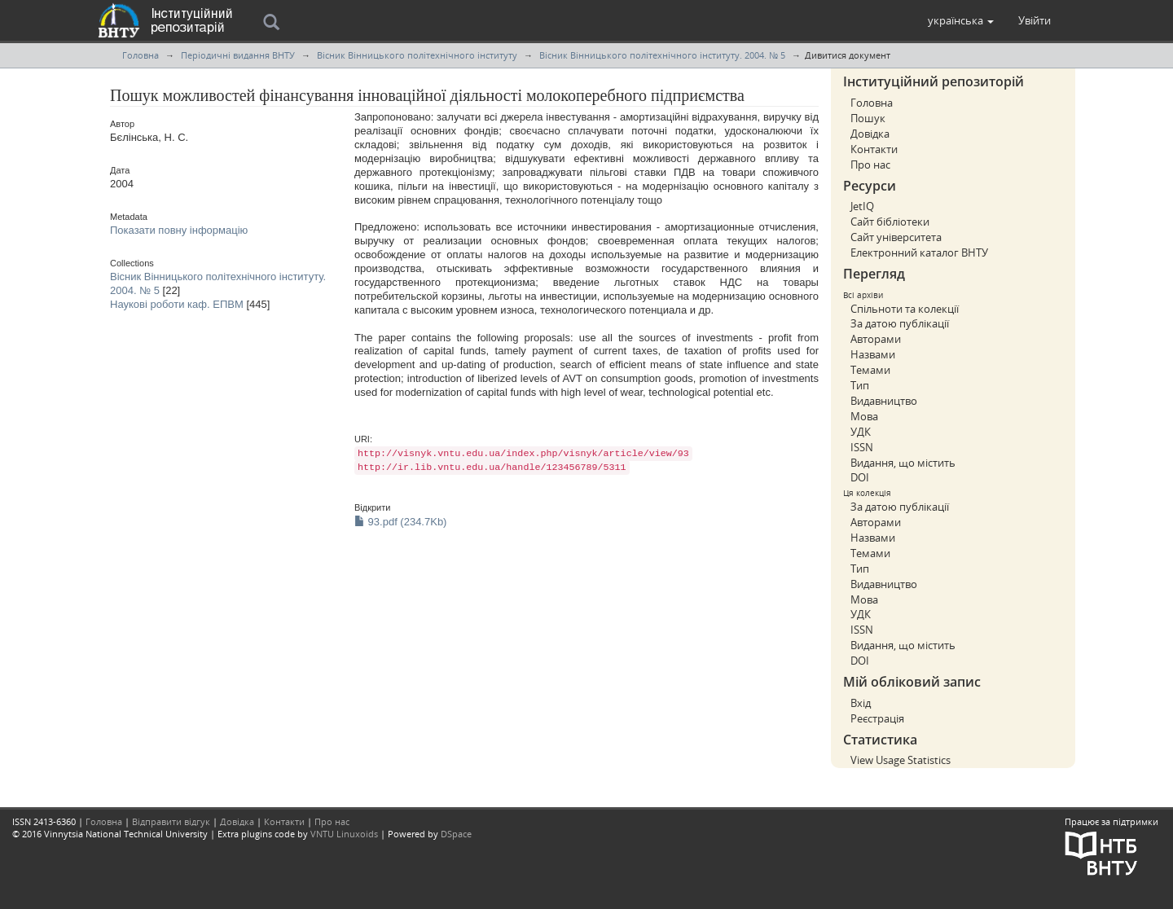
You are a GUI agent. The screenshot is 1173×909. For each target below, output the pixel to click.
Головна (140, 55)
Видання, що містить (903, 462)
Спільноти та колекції (904, 308)
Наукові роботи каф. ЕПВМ (177, 304)
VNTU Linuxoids (344, 834)
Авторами (875, 339)
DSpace (456, 834)
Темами (870, 369)
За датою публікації (899, 323)
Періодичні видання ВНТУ (238, 55)
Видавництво (883, 400)
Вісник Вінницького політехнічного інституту (417, 55)
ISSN (861, 447)
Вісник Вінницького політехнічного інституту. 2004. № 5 (662, 55)
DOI (859, 477)
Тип (859, 385)
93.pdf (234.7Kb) (400, 522)
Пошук (867, 118)
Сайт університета (896, 237)
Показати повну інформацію (179, 230)
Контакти (874, 149)
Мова (864, 416)
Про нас (870, 164)
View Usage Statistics (900, 760)
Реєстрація (877, 718)
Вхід (860, 703)
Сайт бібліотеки (889, 221)
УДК (860, 431)
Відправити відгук (171, 821)
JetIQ (862, 206)
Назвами (872, 354)
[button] (961, 20)
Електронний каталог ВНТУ (919, 252)
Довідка (870, 133)
